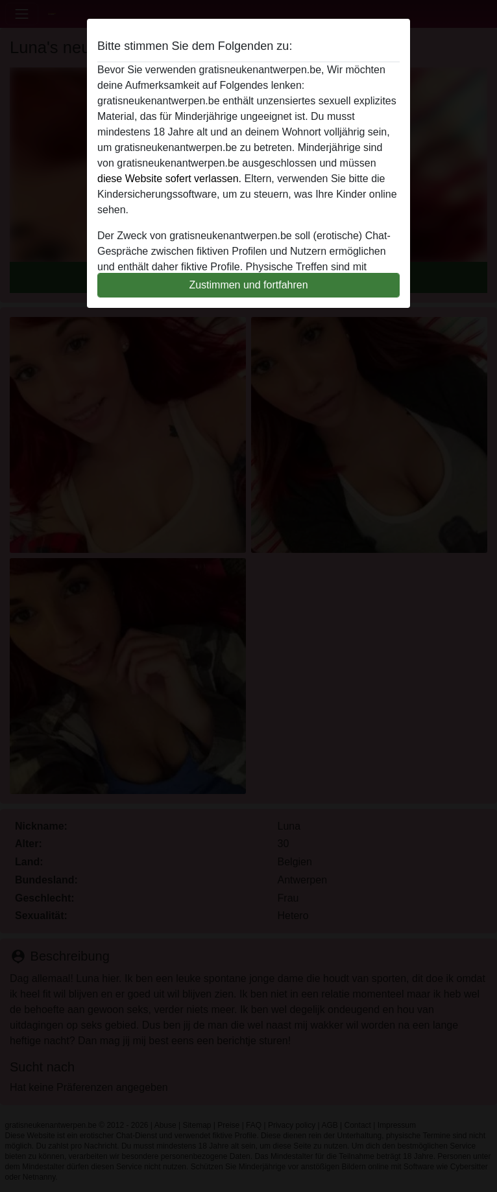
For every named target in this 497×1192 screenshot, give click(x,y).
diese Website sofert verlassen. (169, 178)
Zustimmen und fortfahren (248, 284)
